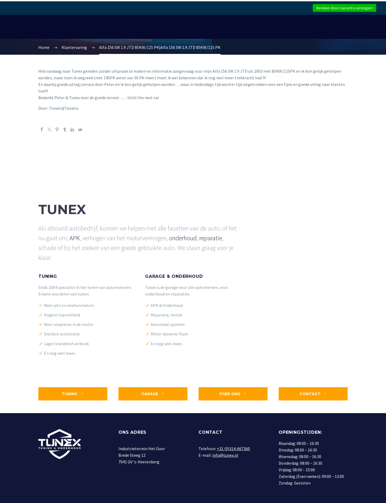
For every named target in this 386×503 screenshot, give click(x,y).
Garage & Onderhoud (174, 276)
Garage (153, 393)
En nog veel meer (59, 353)
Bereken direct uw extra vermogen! (344, 8)
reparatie (210, 238)
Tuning (47, 276)
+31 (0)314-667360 (233, 448)
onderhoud (183, 238)
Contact (313, 393)
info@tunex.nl (225, 455)
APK (75, 238)
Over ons (233, 393)
